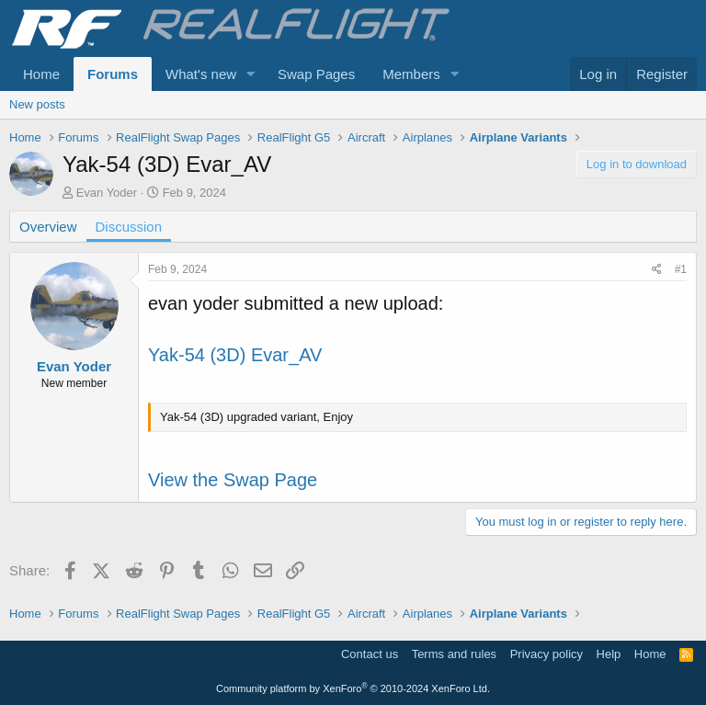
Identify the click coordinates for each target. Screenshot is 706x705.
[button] (251, 74)
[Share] (656, 269)
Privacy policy (546, 654)
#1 (681, 269)
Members (411, 74)
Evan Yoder (107, 192)
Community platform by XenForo (353, 688)
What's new (200, 74)
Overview (48, 226)
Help (609, 654)
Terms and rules (454, 654)
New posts (37, 104)
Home (41, 74)
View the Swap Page (232, 480)
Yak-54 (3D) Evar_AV (235, 355)
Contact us (369, 654)
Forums (112, 74)
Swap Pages (316, 74)
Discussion (129, 226)
